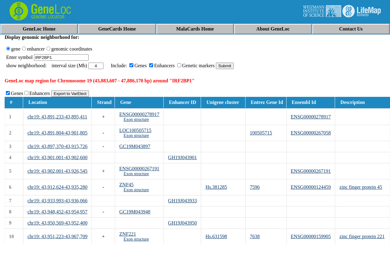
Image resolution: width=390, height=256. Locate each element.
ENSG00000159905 (311, 236)
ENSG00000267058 (311, 132)
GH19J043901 (182, 157)
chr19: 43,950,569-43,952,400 (57, 222)
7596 (255, 187)
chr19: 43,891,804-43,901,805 (57, 132)
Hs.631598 (216, 236)
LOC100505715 (135, 130)
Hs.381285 (216, 187)
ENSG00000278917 (139, 114)
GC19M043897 (134, 146)
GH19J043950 (182, 222)
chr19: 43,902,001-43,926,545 (57, 171)
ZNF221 (127, 234)
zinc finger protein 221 (361, 236)
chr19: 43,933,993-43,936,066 (57, 200)
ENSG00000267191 (139, 168)
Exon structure (136, 119)
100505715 (261, 132)
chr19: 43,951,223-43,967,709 (57, 236)
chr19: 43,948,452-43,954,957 (57, 211)
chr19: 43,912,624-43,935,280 (57, 187)
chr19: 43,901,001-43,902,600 (57, 157)
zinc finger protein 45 (360, 187)
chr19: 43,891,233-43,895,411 (57, 116)
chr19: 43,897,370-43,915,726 (57, 146)
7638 (255, 236)
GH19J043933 (182, 200)
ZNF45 (126, 184)
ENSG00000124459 (311, 187)
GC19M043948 (134, 211)
